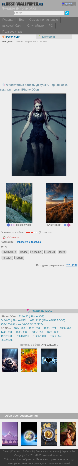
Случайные (35, 25)
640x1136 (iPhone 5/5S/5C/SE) (47, 320)
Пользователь (12, 31)
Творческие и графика (36, 41)
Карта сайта (68, 451)
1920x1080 (7, 336)
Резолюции (11, 36)
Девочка (36, 252)
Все (21, 19)
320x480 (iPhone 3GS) (31, 316)
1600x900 (21, 332)
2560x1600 (7, 340)
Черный (50, 252)
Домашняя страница (47, 451)
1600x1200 (53, 332)
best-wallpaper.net (52, 455)
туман (19, 257)
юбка (62, 252)
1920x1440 (39, 336)
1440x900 (6, 332)
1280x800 (34, 328)
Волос (24, 252)
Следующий (59, 204)
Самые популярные (43, 19)
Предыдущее (19, 204)
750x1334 (71, 265)
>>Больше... (49, 344)
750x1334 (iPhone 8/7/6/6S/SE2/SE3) (22, 324)
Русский (67, 3)
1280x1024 (50, 328)
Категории (46, 36)
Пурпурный (9, 252)
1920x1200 (23, 336)
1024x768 (19, 328)
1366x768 (65, 328)
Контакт (15, 451)
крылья (7, 257)
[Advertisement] (39, 67)
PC (51, 25)
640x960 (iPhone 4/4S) (13, 320)
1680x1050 (37, 332)
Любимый (28, 451)
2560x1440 (56, 336)
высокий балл (12, 25)
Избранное (13, 237)
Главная (8, 19)
